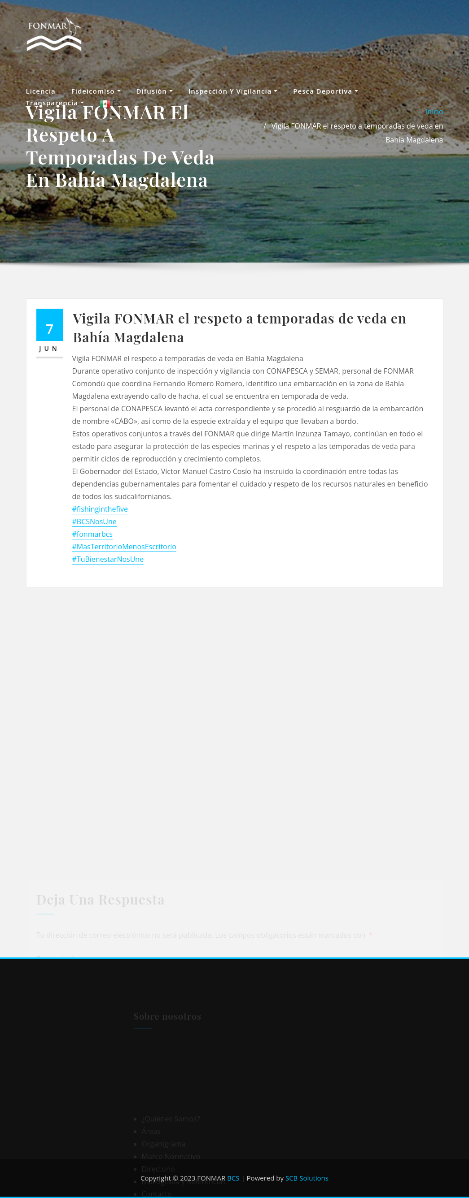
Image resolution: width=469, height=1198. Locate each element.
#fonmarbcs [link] (92, 534)
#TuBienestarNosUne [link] (108, 559)
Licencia (41, 90)
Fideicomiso (96, 90)
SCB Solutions (307, 1177)
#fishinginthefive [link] (100, 509)
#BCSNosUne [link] (94, 521)
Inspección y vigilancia (233, 90)
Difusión (154, 90)
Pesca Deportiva (325, 90)
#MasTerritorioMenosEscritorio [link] (124, 547)
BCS (233, 1177)
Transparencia (55, 102)
